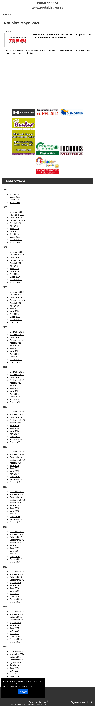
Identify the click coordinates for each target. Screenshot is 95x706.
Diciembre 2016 (17, 571)
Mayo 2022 (14, 351)
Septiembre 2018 (17, 500)
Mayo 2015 (14, 631)
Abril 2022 (14, 354)
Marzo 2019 (15, 477)
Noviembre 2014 (17, 654)
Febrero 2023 (16, 320)
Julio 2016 (14, 585)
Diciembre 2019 (17, 452)
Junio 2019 (14, 468)
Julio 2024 (14, 266)
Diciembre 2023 (17, 292)
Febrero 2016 (16, 599)
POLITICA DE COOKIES (26, 686)
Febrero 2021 (16, 400)
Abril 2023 (14, 314)
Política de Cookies (41, 704)
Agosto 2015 (15, 623)
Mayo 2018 (14, 511)
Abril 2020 (14, 434)
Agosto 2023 (15, 303)
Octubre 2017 (16, 537)
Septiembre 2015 (17, 620)
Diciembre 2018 (17, 492)
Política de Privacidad (26, 704)
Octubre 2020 (16, 417)
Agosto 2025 (15, 223)
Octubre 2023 (16, 297)
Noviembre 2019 (17, 454)
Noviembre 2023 (17, 295)
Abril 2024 (14, 274)
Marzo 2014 (15, 676)
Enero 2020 (15, 442)
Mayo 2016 (14, 591)
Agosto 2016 (15, 583)
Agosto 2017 (15, 543)
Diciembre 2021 (17, 372)
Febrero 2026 (16, 200)
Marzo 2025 (15, 237)
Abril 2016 (14, 594)
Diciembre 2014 (17, 651)
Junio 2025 (14, 229)
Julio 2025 (14, 226)
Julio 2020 (14, 426)
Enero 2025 (15, 242)
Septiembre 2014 (17, 660)
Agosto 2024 (15, 263)
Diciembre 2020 (17, 412)
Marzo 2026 (15, 197)
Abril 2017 (14, 554)
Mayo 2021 (14, 391)
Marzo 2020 (15, 437)
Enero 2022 (15, 362)
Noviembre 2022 (17, 335)
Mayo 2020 (14, 431)
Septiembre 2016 (17, 580)
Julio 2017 (14, 545)
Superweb (42, 702)
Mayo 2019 (14, 471)
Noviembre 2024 (17, 255)
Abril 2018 (14, 514)
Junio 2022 (14, 348)
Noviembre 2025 (17, 215)
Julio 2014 (14, 665)
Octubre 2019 (16, 457)
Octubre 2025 (16, 217)
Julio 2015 (14, 625)
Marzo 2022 (15, 357)
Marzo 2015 (15, 636)
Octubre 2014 (16, 657)
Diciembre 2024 (17, 252)
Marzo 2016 (15, 596)
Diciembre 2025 (17, 212)
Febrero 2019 (16, 479)
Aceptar (23, 691)
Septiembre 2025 (17, 220)
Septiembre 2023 (17, 300)
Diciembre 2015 (17, 611)
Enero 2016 (15, 602)
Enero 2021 (15, 402)
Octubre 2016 (16, 577)
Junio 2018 (14, 508)
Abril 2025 (14, 234)
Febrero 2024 (16, 280)
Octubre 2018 (16, 497)
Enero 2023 (15, 322)
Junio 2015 (14, 628)
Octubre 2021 (16, 377)
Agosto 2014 (15, 662)
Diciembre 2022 (17, 332)
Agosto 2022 (15, 343)
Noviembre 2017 (17, 534)
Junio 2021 (14, 388)
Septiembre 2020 (17, 420)
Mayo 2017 (14, 551)
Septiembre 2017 (17, 540)
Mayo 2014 (14, 671)
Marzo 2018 (15, 517)
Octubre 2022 (16, 337)
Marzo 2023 (15, 317)
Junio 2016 (14, 588)
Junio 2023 (14, 308)
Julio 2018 (14, 505)
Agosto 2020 (15, 423)
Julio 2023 (14, 306)
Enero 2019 (15, 482)
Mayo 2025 (14, 231)
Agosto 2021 (15, 383)
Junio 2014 (14, 668)
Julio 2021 (14, 386)
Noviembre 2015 (17, 614)
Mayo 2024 (14, 271)
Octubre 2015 (16, 617)
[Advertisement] (47, 85)
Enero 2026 (15, 203)
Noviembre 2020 (17, 414)
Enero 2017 (15, 562)
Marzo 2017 (15, 557)
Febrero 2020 (16, 439)
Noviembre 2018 (17, 494)
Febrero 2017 (16, 559)
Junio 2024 (14, 269)
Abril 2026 (14, 194)
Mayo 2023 (14, 311)
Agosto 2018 (15, 503)
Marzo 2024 (15, 277)
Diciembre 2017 (17, 532)
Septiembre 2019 (17, 460)
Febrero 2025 (16, 240)
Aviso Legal (13, 704)
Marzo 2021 (15, 397)
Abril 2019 (14, 474)
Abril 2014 (14, 673)
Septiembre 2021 (17, 380)
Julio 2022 (14, 346)
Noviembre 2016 (17, 574)
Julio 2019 (14, 466)
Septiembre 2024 (17, 260)
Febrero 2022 (16, 360)
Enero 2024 (15, 282)
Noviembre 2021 (17, 375)
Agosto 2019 (15, 463)
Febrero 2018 (16, 519)
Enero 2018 (15, 522)
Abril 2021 (14, 394)
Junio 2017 (14, 548)
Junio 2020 (14, 428)
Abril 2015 (14, 634)
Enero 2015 (15, 642)
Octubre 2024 (16, 257)
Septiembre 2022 (17, 340)
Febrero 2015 (16, 639)
